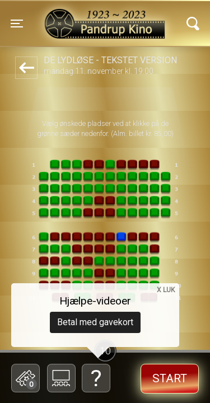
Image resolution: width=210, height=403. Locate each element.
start (169, 378)
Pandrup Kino (77, 16)
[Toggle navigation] (17, 23)
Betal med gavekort (95, 322)
